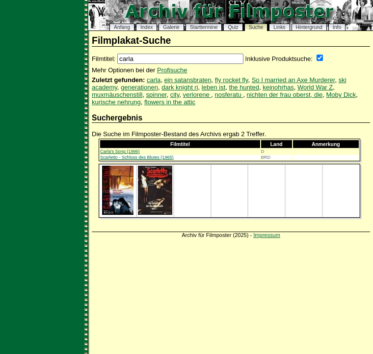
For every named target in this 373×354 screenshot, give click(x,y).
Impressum (266, 235)
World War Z (315, 87)
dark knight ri (179, 87)
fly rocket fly (231, 80)
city (175, 94)
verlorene (197, 94)
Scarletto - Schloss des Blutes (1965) (137, 157)
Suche (256, 27)
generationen (139, 87)
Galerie (171, 27)
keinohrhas (278, 87)
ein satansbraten (187, 80)
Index (146, 27)
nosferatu (229, 94)
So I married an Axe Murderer (293, 80)
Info (337, 27)
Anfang (122, 27)
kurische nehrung (116, 102)
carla (153, 80)
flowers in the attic (169, 102)
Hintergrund (309, 27)
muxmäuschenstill (117, 94)
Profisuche (172, 70)
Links (279, 27)
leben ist (213, 87)
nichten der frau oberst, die (285, 94)
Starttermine (204, 27)
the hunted (244, 87)
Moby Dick (341, 94)
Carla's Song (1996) (120, 151)
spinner (156, 94)
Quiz (233, 27)
